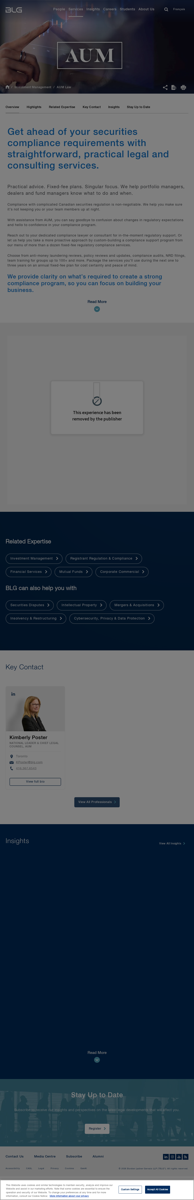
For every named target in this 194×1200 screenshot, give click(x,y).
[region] (97, 1190)
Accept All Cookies (157, 1189)
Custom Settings (130, 1189)
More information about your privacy (69, 1196)
